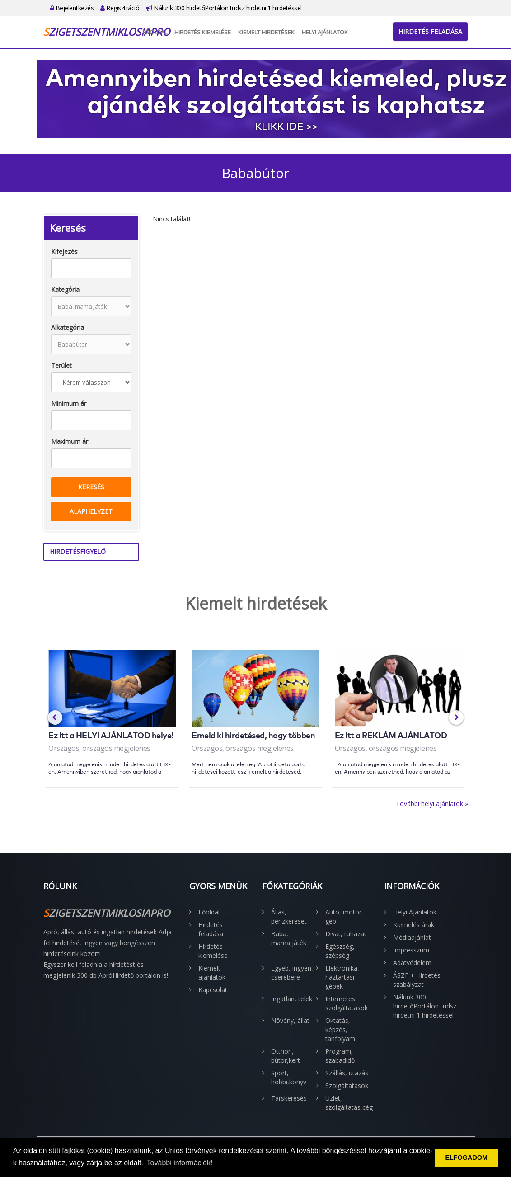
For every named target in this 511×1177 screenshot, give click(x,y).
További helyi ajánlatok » (432, 803)
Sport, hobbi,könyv (288, 1077)
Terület (61, 365)
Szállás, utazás (346, 1073)
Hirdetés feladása (430, 31)
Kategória (65, 289)
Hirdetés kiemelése (202, 32)
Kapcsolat (212, 989)
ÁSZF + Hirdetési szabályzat (417, 980)
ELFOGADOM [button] (466, 1157)
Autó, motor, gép (344, 916)
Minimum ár (68, 403)
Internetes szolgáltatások (346, 1003)
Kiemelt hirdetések (266, 32)
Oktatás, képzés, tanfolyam (340, 1029)
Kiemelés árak (413, 924)
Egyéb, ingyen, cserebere (292, 972)
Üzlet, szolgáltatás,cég (347, 1102)
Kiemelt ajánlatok (211, 972)
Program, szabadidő (340, 1055)
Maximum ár (69, 441)
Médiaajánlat (412, 937)
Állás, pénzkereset (289, 916)
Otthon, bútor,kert (285, 1055)
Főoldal (154, 32)
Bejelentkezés (72, 8)
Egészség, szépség (340, 951)
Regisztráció (119, 8)
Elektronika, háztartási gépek (342, 977)
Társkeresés (289, 1098)
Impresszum (411, 950)
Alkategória (67, 327)
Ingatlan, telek (291, 998)
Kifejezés (64, 251)
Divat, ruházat (345, 933)
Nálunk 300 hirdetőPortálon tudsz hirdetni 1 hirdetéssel (224, 8)
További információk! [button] (180, 1163)
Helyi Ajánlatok (325, 32)
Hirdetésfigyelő (78, 551)
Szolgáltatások (346, 1085)
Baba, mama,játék (288, 938)
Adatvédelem (412, 962)
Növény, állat (290, 1020)
